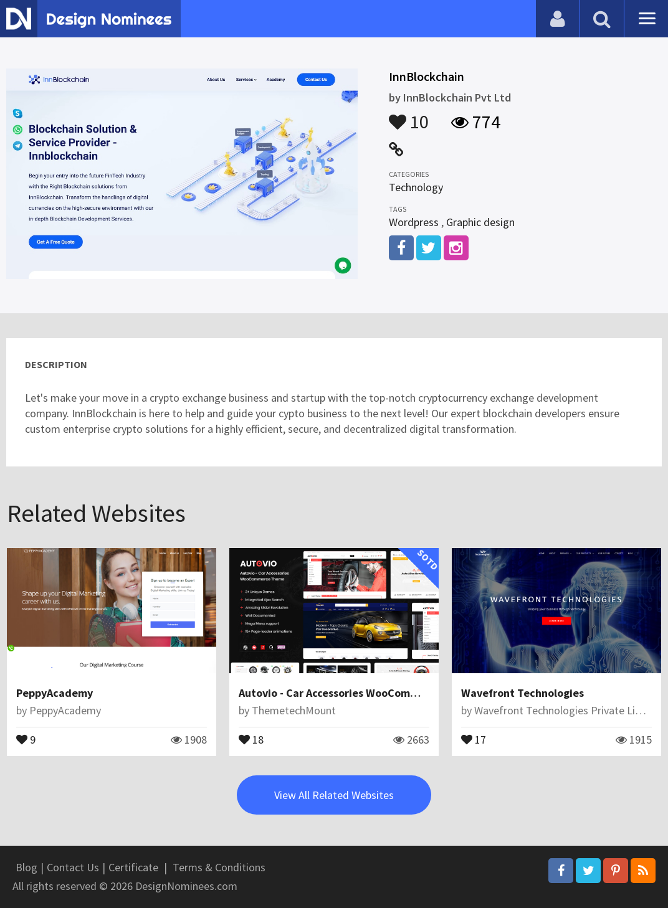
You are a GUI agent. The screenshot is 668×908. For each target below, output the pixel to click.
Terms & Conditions (219, 867)
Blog (26, 867)
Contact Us (73, 867)
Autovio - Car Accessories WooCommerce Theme (359, 693)
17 (473, 738)
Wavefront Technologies (522, 693)
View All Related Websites (334, 795)
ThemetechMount (294, 710)
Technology (416, 187)
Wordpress (414, 222)
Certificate (133, 867)
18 (251, 738)
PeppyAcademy (54, 693)
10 (409, 116)
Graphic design (480, 222)
